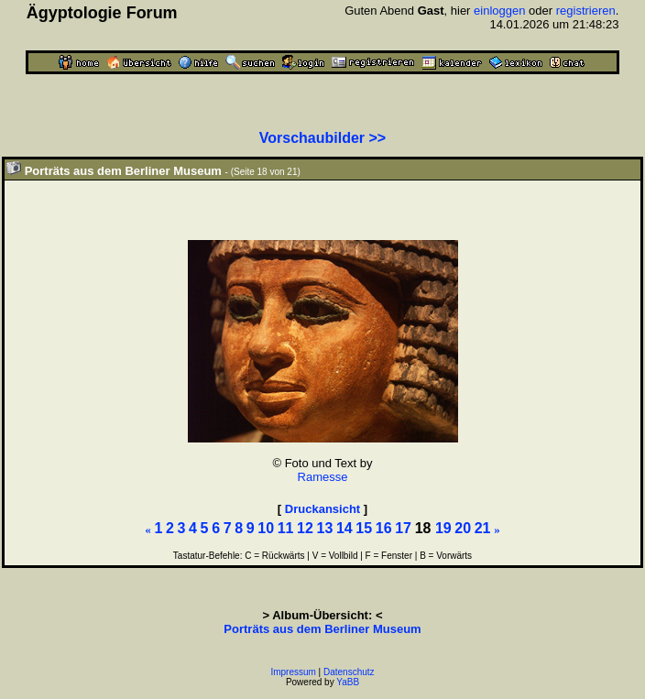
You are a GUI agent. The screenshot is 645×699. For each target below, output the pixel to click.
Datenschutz (349, 672)
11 (286, 528)
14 (344, 528)
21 (483, 528)
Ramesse (323, 477)
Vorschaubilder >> (322, 138)
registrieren (586, 10)
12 (305, 528)
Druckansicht (322, 509)
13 (325, 528)
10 (265, 528)
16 (384, 528)
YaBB (347, 682)
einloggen (499, 10)
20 (462, 528)
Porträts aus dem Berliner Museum (322, 629)
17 (403, 528)
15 (363, 528)
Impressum (292, 672)
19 (443, 528)
